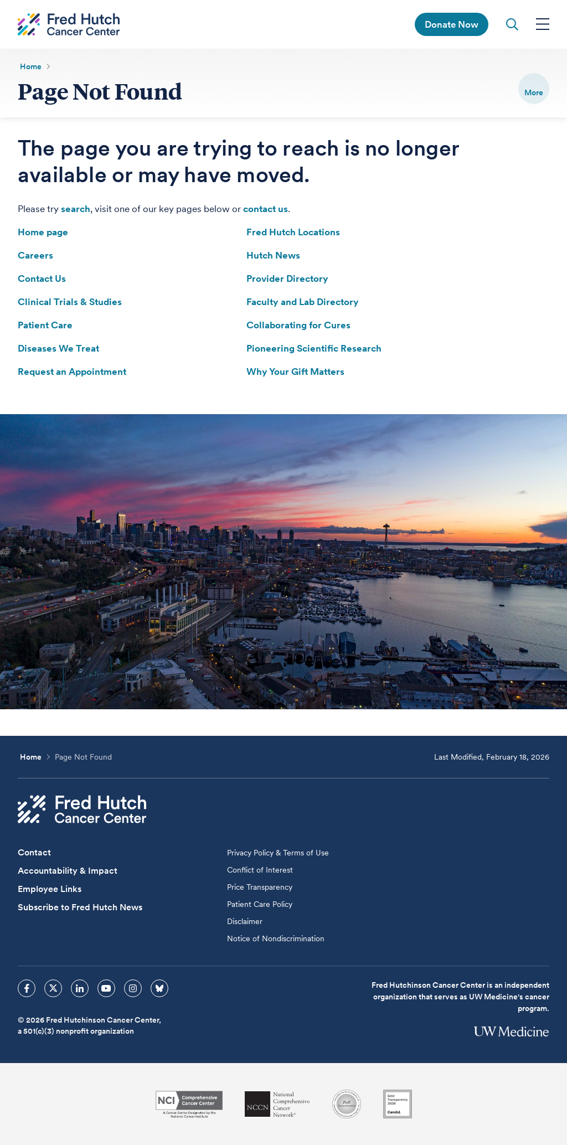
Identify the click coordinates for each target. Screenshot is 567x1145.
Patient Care (45, 325)
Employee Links (49, 889)
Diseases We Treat (58, 348)
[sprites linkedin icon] (80, 988)
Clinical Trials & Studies (70, 301)
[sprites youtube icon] (106, 988)
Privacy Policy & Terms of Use (278, 852)
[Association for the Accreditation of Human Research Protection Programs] (346, 1104)
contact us (265, 208)
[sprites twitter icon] (53, 988)
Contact (34, 852)
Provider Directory (287, 278)
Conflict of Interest (260, 869)
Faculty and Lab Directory (302, 301)
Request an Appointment (72, 371)
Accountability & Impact (67, 870)
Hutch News (273, 255)
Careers (35, 255)
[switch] (533, 88)
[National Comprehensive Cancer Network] (277, 1104)
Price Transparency (259, 887)
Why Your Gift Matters (295, 371)
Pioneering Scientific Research (314, 348)
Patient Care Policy (259, 904)
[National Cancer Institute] (189, 1104)
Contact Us (42, 278)
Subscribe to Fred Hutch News (80, 907)
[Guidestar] (397, 1104)
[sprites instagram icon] (133, 988)
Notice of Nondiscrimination (275, 938)
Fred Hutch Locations (293, 232)
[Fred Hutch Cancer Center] (82, 809)
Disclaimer (244, 921)
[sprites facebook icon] (26, 988)
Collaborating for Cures (298, 325)
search (75, 208)
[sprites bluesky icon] (159, 988)
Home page (43, 232)
